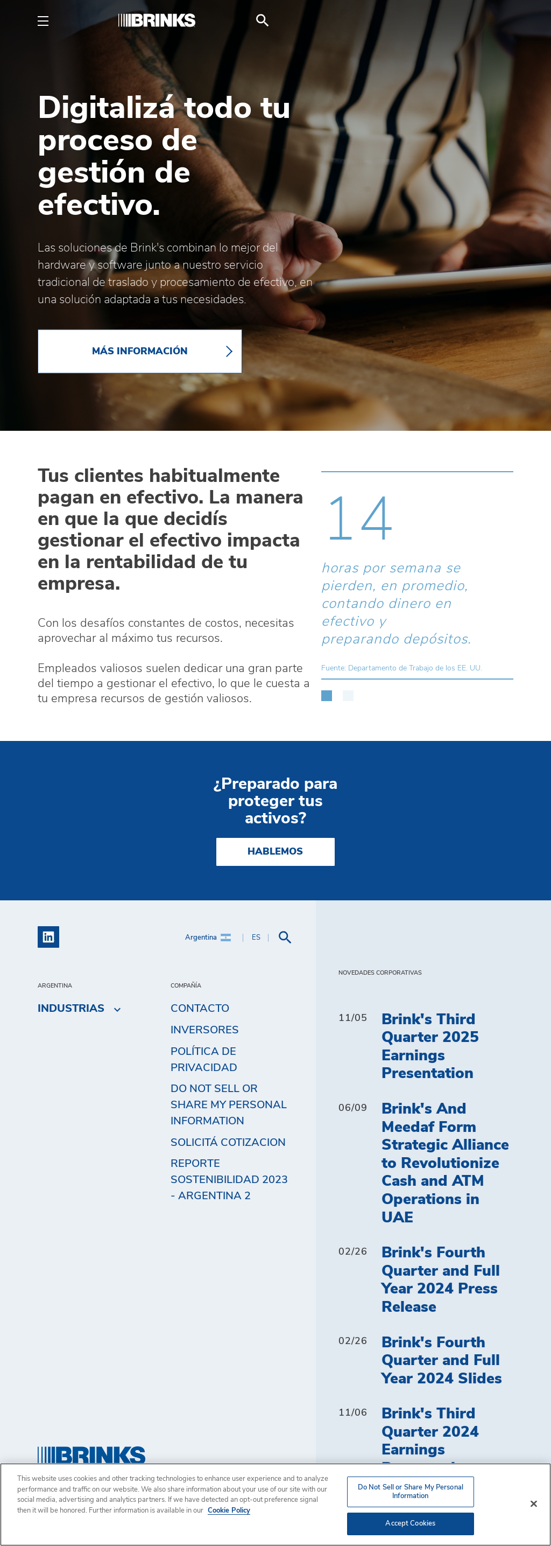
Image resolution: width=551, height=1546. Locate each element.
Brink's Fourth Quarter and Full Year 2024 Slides (442, 1361)
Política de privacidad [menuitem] (204, 1059)
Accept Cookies (410, 1523)
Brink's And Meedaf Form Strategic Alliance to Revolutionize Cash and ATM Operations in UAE (445, 1164)
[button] (326, 690)
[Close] (534, 1504)
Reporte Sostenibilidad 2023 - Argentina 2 (229, 1179)
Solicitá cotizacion (228, 1142)
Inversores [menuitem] (205, 1030)
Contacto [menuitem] (200, 1008)
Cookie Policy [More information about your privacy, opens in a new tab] (229, 1510)
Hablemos (275, 852)
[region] (275, 1504)
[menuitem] (500, 20)
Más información (140, 351)
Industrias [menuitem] (71, 1009)
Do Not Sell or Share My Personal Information (229, 1105)
